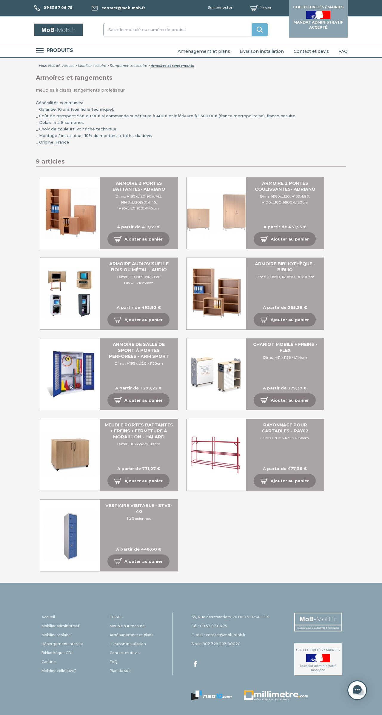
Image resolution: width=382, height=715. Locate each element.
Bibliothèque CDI (56, 653)
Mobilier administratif (60, 626)
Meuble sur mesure (127, 626)
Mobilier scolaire (92, 66)
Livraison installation (262, 51)
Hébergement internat (62, 644)
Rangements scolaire (128, 66)
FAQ (343, 51)
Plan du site (120, 670)
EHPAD (116, 617)
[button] (138, 239)
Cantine (48, 661)
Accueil (68, 66)
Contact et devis (311, 51)
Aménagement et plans (204, 51)
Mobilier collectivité (59, 670)
